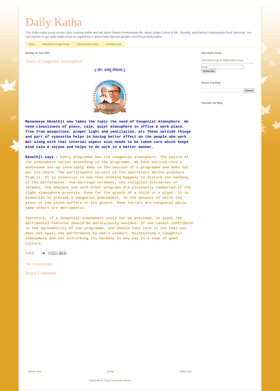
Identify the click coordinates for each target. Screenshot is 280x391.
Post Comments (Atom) (117, 380)
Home (32, 44)
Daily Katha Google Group (55, 44)
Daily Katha (53, 22)
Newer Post (34, 371)
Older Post (186, 371)
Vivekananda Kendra (87, 44)
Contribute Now (113, 44)
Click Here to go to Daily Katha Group (222, 60)
